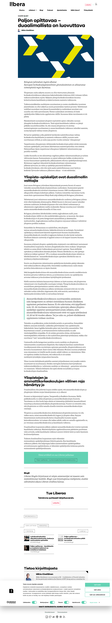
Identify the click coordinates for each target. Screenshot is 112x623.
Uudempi (82, 531)
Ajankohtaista (62, 10)
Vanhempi (30, 531)
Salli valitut (97, 607)
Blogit (26, 16)
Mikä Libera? (75, 10)
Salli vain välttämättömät (97, 612)
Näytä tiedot (93, 619)
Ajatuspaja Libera (18, 4)
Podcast (50, 10)
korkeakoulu (32, 517)
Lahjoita (88, 5)
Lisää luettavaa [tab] (31, 526)
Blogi (41, 10)
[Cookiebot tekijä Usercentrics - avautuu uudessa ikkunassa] (11, 619)
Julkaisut (32, 10)
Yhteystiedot (88, 10)
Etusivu (22, 10)
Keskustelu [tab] (43, 526)
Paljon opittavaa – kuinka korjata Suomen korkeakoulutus (56, 460)
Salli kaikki (97, 602)
